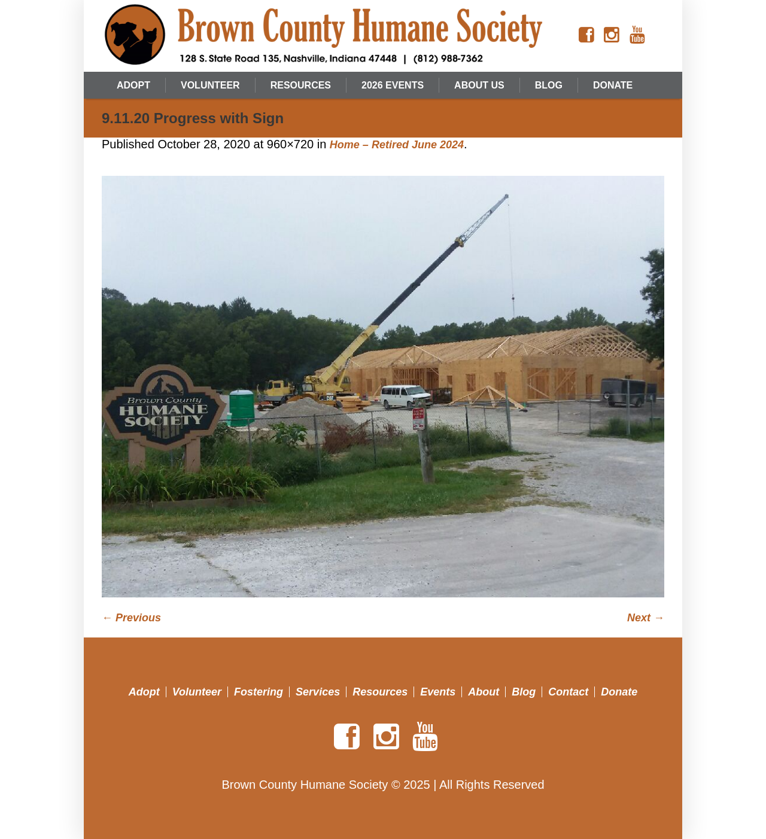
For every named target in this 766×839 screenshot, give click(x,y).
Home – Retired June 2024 (397, 145)
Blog (524, 692)
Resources (380, 692)
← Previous (131, 618)
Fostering (258, 692)
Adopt (144, 692)
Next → (645, 618)
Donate (619, 692)
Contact (568, 692)
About (483, 692)
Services (318, 692)
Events (437, 692)
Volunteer (196, 692)
